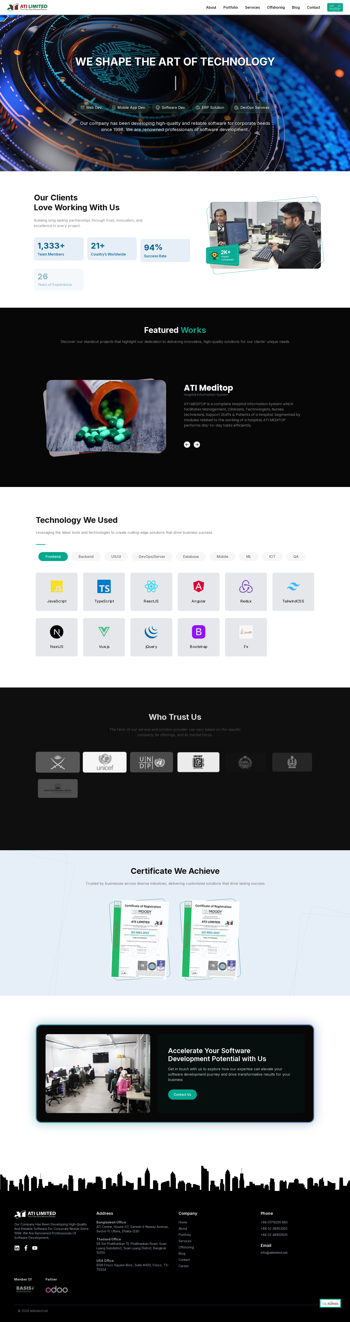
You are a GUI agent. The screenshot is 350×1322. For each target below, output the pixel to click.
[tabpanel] (175, 614)
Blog (296, 7)
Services (252, 7)
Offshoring (276, 7)
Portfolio (230, 7)
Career (184, 1266)
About (211, 7)
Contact (313, 7)
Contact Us (182, 1094)
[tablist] (175, 556)
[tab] (53, 556)
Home (183, 1222)
